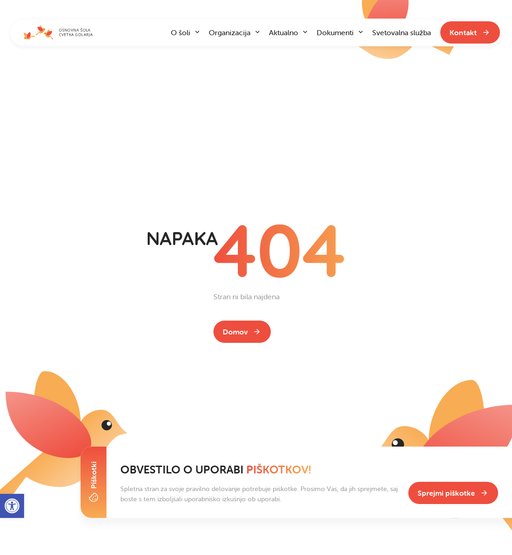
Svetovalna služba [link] (401, 32)
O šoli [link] (180, 32)
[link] (242, 332)
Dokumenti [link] (335, 32)
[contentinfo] (256, 277)
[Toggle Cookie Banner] (93, 482)
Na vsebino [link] (45, 9)
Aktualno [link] (283, 32)
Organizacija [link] (229, 32)
